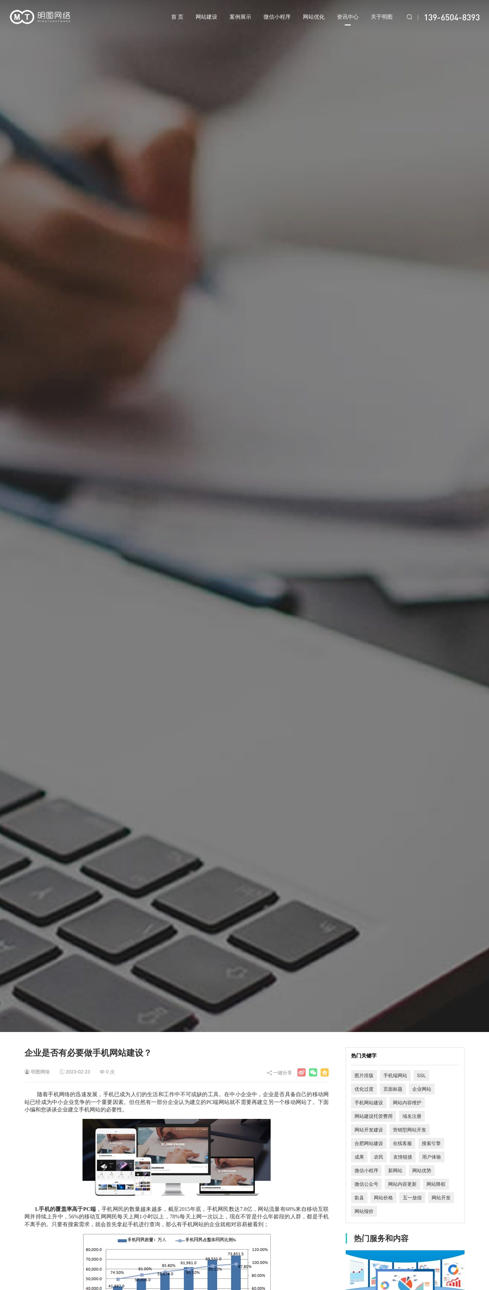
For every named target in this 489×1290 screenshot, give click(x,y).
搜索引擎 (431, 1143)
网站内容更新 (402, 1184)
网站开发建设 (369, 1129)
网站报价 (364, 1211)
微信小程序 (277, 17)
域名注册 (411, 1116)
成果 (359, 1157)
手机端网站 (395, 1075)
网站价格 (383, 1197)
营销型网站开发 (409, 1129)
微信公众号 (366, 1184)
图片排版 (364, 1075)
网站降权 (436, 1184)
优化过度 (364, 1089)
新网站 (395, 1170)
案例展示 (240, 17)
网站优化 (314, 17)
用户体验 (431, 1157)
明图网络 (40, 1071)
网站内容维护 (407, 1102)
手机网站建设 (369, 1102)
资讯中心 (348, 19)
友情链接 (402, 1157)
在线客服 (402, 1143)
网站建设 (206, 17)
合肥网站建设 (369, 1143)
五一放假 (412, 1197)
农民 (378, 1157)
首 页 (177, 17)
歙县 (359, 1197)
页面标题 (392, 1089)
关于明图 (382, 17)
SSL (421, 1075)
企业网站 (421, 1089)
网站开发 (441, 1197)
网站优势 (421, 1170)
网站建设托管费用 (374, 1116)
